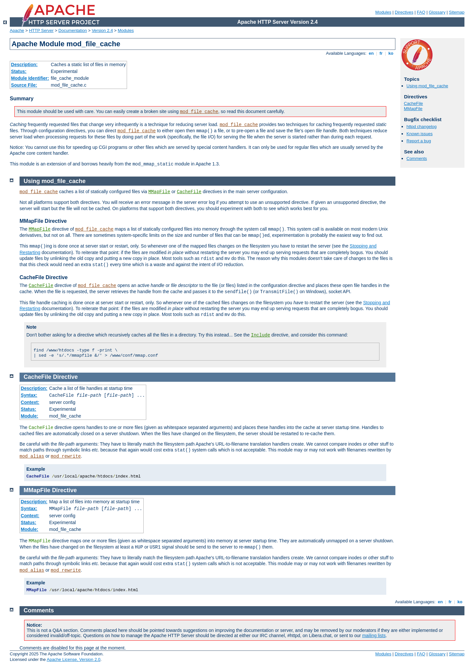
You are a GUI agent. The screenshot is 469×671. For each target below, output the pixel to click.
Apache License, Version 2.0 (73, 659)
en (371, 53)
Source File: (24, 85)
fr (381, 53)
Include (260, 335)
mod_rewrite (66, 456)
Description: (24, 64)
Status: (18, 71)
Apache (17, 30)
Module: (29, 416)
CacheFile (413, 103)
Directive (65, 377)
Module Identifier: (30, 78)
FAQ (421, 12)
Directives (404, 12)
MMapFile (413, 108)
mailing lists (374, 635)
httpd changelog (421, 126)
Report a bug (418, 140)
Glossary (437, 12)
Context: (30, 402)
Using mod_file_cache (427, 85)
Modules (383, 12)
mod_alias (32, 456)
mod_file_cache (199, 111)
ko (390, 53)
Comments (416, 158)
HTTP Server (41, 30)
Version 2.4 (102, 30)
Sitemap (456, 12)
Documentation (72, 30)
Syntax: (29, 395)
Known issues (419, 133)
